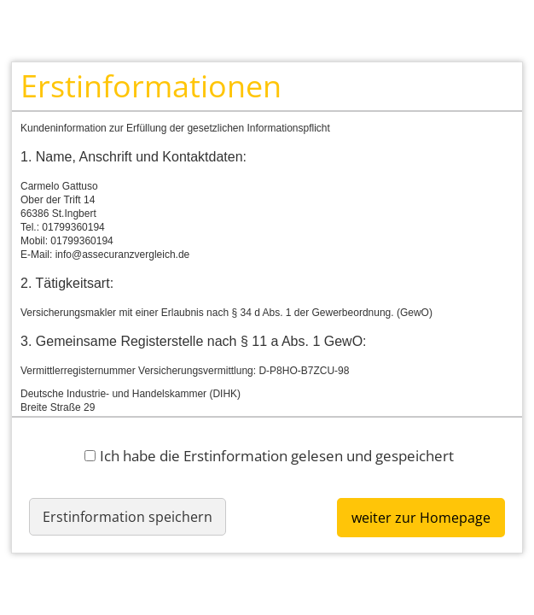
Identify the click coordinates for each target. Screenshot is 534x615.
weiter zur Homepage (420, 517)
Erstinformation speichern (127, 516)
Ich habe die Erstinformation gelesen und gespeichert (269, 456)
